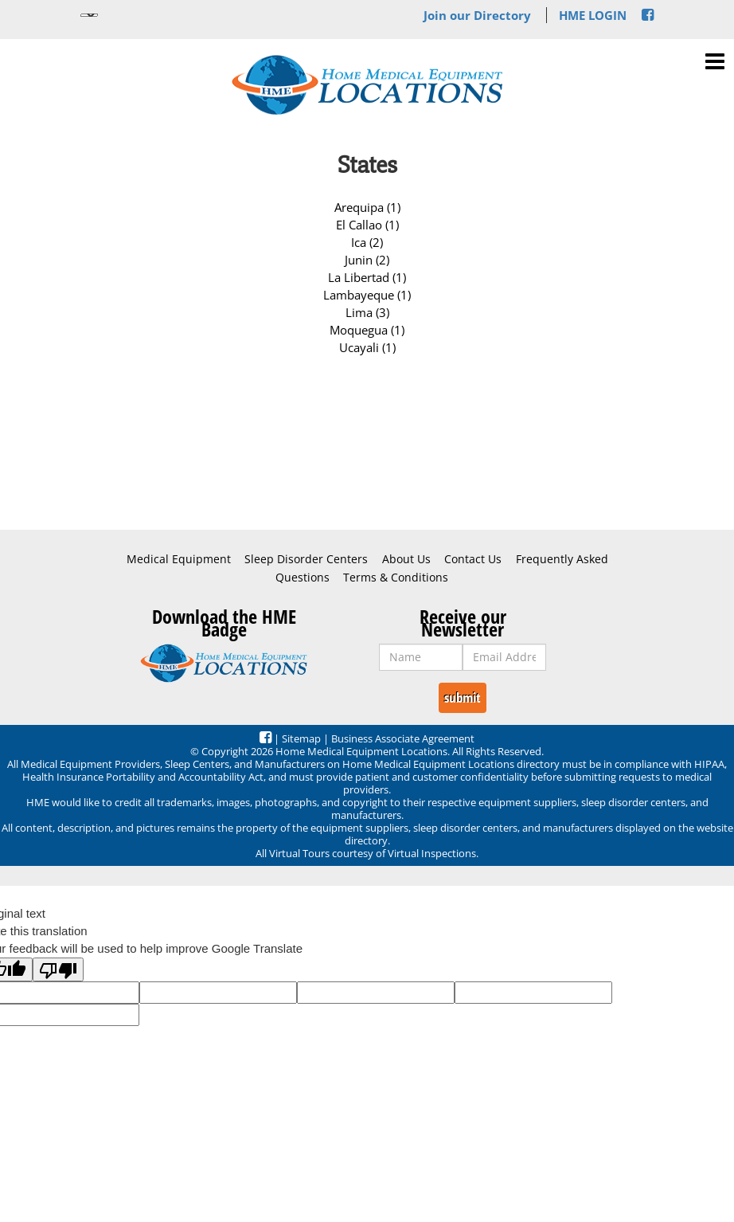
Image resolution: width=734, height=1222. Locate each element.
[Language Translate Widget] (89, 15)
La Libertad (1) (367, 277)
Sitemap (301, 738)
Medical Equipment (179, 559)
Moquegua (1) (367, 330)
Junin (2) (367, 260)
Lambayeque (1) (367, 295)
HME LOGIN (593, 15)
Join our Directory (477, 15)
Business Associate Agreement (402, 738)
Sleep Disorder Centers (306, 559)
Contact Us (473, 559)
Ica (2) (367, 242)
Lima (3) (367, 312)
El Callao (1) (367, 225)
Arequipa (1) (367, 207)
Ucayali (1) (367, 347)
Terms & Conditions (395, 577)
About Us (406, 559)
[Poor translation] (58, 969)
